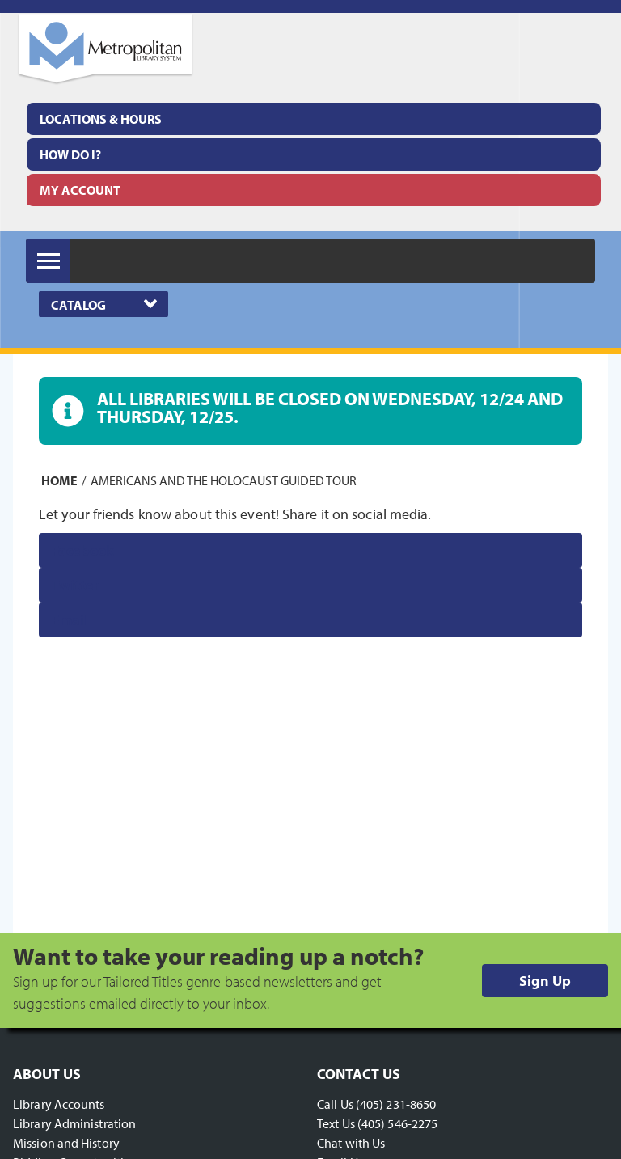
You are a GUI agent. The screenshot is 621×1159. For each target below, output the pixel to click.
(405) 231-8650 (396, 1104)
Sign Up (545, 980)
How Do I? (70, 154)
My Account (80, 190)
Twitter (75, 585)
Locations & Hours (101, 119)
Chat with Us (351, 1143)
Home (59, 480)
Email (70, 620)
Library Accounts (59, 1104)
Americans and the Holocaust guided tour (224, 480)
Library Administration (74, 1123)
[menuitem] (314, 119)
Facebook (83, 550)
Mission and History (66, 1143)
